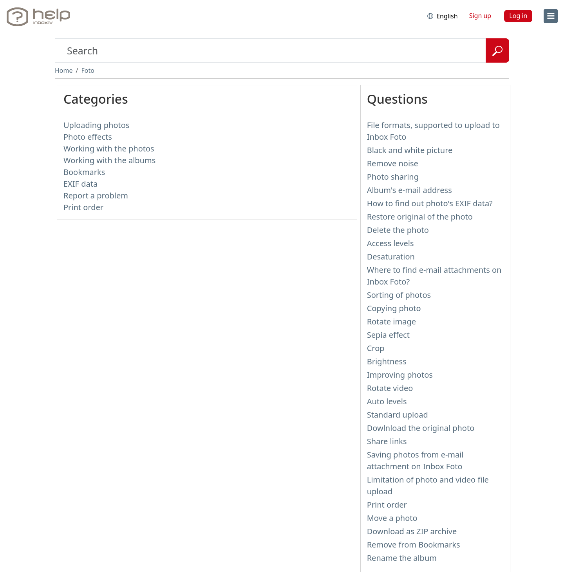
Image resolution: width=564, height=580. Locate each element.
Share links (387, 441)
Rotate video (390, 388)
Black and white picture (410, 150)
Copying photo (394, 308)
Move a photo (392, 518)
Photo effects (87, 136)
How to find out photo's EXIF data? (430, 203)
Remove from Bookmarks (413, 544)
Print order (83, 207)
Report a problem (95, 195)
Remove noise (392, 163)
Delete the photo (398, 230)
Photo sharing (393, 176)
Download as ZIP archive (412, 531)
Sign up (480, 15)
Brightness (387, 361)
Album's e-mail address (409, 190)
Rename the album (402, 558)
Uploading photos (96, 125)
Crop (376, 348)
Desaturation (391, 256)
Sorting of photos (399, 295)
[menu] (551, 16)
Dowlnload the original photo (421, 428)
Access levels (390, 243)
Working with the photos (108, 148)
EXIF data (80, 183)
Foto (87, 70)
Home (64, 70)
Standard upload (397, 414)
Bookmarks (84, 172)
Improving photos (400, 374)
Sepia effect (388, 335)
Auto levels (387, 401)
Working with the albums (109, 160)
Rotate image (391, 321)
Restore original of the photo (420, 216)
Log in (518, 15)
